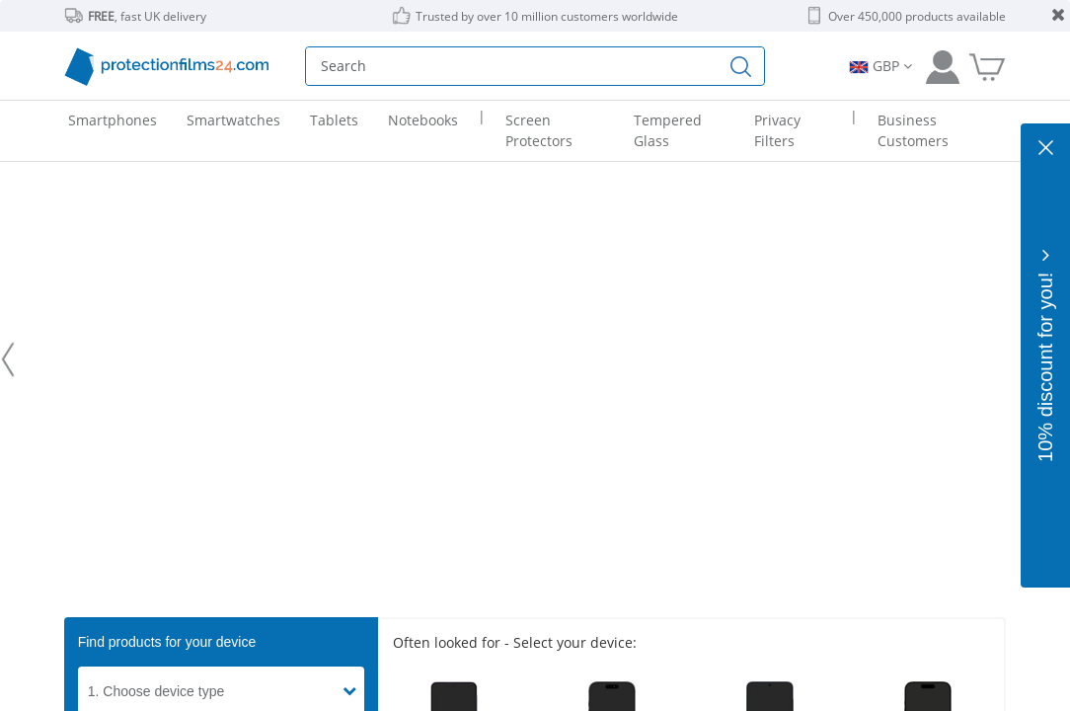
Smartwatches (233, 120)
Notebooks (423, 120)
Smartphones (112, 120)
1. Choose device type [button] (156, 691)
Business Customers (913, 130)
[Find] (741, 66)
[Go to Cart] (987, 66)
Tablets (334, 120)
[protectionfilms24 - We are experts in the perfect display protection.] (535, 359)
